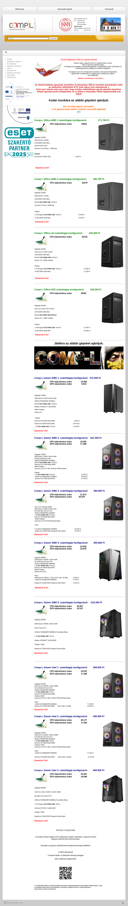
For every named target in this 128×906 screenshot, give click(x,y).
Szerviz (9, 68)
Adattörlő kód (11, 77)
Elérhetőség (11, 75)
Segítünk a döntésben (14, 66)
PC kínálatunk (11, 64)
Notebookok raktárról (14, 61)
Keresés (53, 38)
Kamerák (109, 9)
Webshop (19, 9)
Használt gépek (65, 9)
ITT (79, 112)
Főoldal (9, 59)
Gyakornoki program (13, 73)
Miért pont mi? (11, 70)
